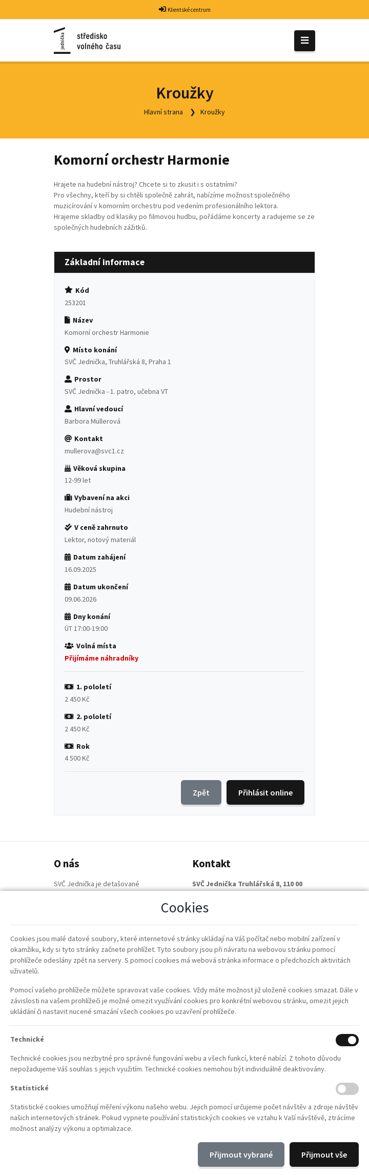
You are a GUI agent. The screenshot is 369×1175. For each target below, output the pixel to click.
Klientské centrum (189, 9)
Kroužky (212, 111)
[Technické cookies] (347, 1040)
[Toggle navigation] (304, 40)
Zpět (201, 792)
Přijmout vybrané (241, 1154)
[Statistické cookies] (347, 1089)
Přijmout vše (324, 1154)
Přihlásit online (265, 792)
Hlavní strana (163, 111)
